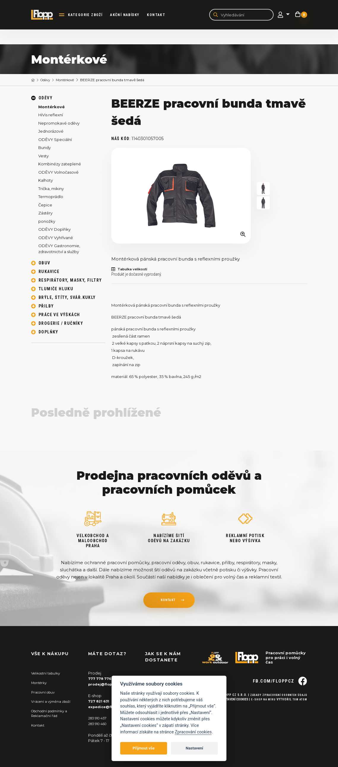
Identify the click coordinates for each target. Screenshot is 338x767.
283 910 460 (99, 723)
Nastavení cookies (231, 709)
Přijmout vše (144, 748)
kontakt (168, 602)
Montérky (40, 683)
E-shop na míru (260, 709)
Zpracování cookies (193, 732)
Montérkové (69, 81)
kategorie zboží (89, 15)
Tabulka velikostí (132, 270)
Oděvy (47, 81)
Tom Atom (299, 709)
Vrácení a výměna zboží (53, 701)
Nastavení (194, 748)
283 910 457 (99, 718)
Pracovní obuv (44, 692)
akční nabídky (128, 15)
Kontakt (160, 15)
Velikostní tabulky (48, 674)
